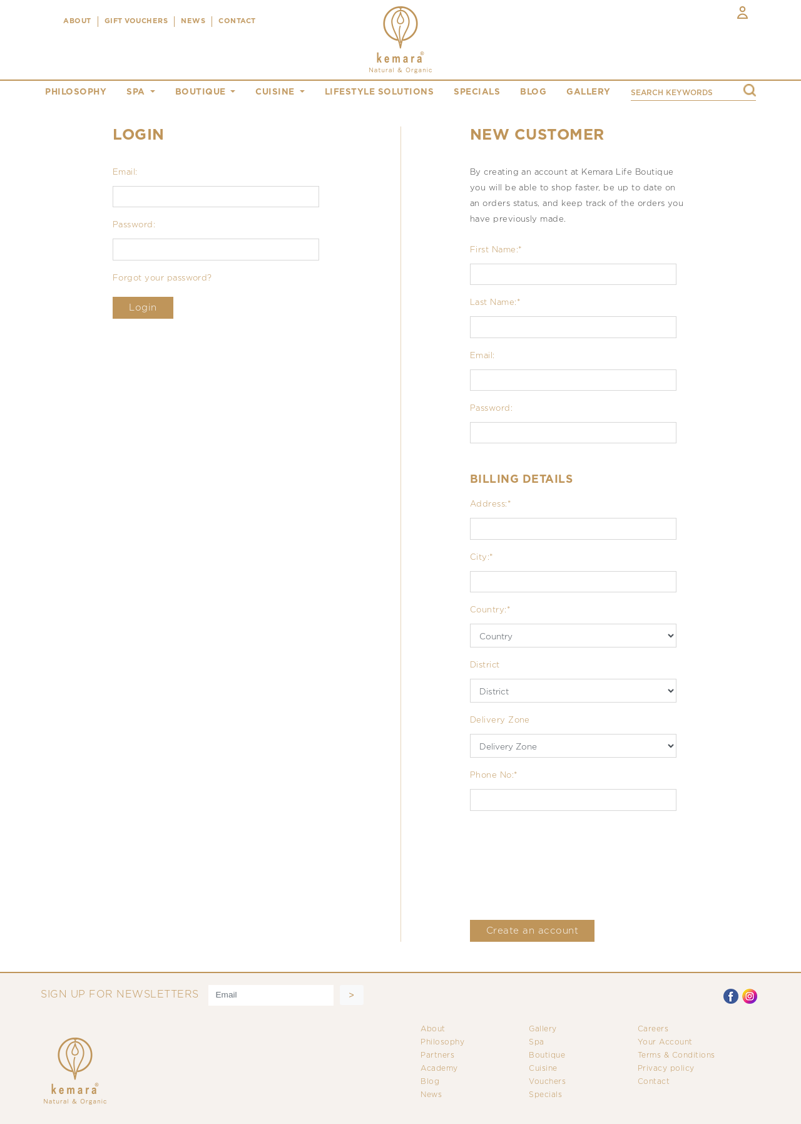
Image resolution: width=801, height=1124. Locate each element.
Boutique (547, 1055)
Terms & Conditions (676, 1055)
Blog (430, 1081)
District (485, 665)
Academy (439, 1068)
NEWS (193, 21)
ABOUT (77, 21)
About (433, 1029)
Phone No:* (494, 775)
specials (477, 92)
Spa (536, 1042)
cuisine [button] (276, 92)
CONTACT (237, 21)
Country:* (490, 610)
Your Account (665, 1042)
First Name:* (496, 250)
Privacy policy (666, 1068)
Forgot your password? (162, 278)
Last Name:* (495, 302)
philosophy (75, 92)
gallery (588, 92)
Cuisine (543, 1068)
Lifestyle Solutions (379, 92)
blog (533, 92)
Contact (654, 1081)
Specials (545, 1094)
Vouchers (547, 1081)
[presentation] (565, 865)
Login (143, 308)
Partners (437, 1055)
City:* (482, 557)
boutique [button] (202, 92)
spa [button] (137, 92)
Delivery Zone (500, 720)
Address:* (490, 504)
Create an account (532, 931)
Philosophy (442, 1042)
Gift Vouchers (136, 21)
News (431, 1094)
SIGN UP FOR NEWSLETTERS (120, 994)
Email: (125, 172)
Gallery (543, 1029)
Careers (653, 1029)
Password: (134, 225)
